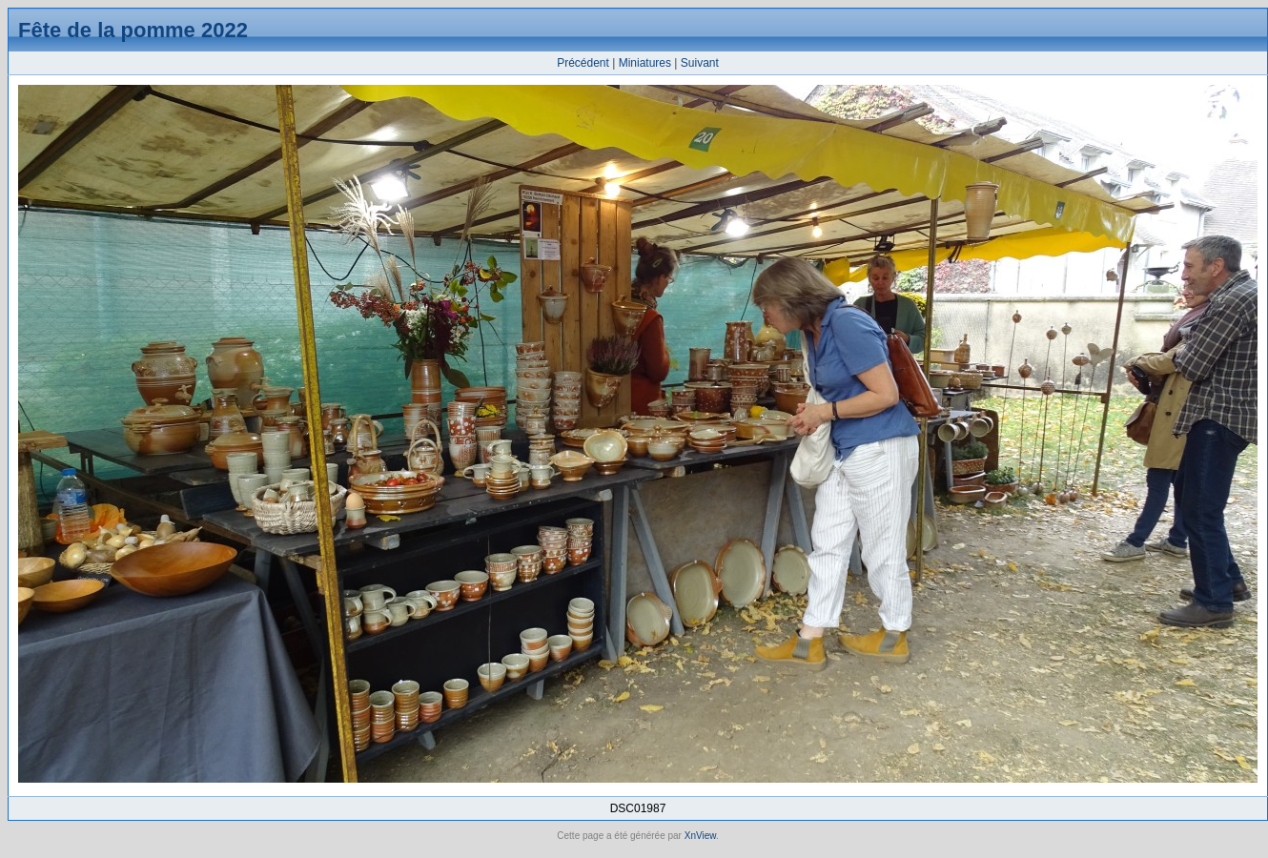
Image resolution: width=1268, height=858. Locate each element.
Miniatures (645, 63)
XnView (700, 835)
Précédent (583, 63)
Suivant (700, 63)
